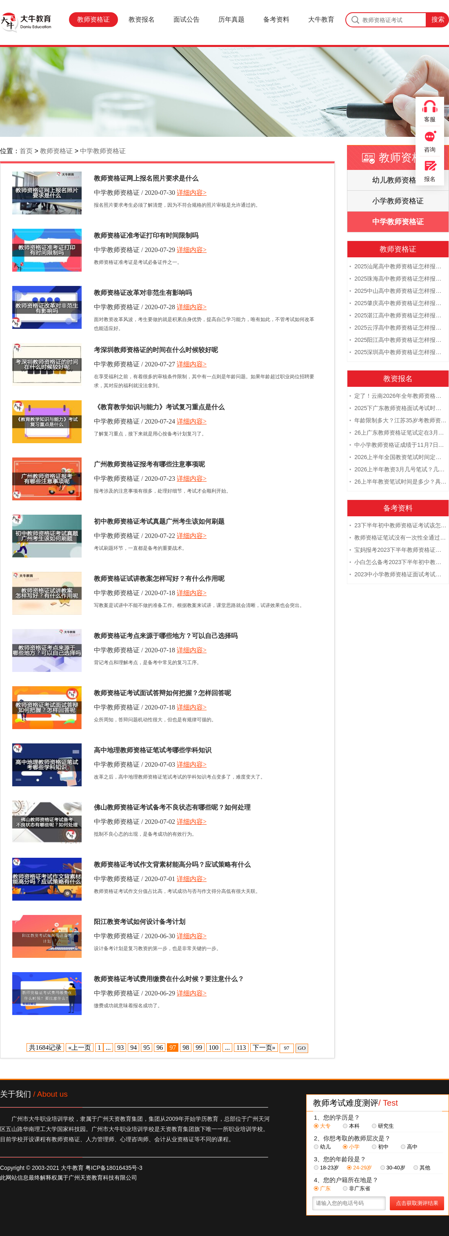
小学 (351, 1147)
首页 (26, 150)
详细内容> (192, 192)
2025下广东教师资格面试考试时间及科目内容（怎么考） (398, 408)
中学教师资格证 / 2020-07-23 (134, 478)
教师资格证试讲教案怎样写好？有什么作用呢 (159, 578)
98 (185, 1047)
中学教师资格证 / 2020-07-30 (134, 192)
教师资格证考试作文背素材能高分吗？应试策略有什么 (172, 864)
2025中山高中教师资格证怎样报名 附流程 (398, 291)
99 (199, 1047)
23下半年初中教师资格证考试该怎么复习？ (398, 525)
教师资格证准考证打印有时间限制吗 (146, 235)
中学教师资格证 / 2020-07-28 (134, 306)
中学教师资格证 (103, 150)
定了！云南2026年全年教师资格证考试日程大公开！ (398, 396)
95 (146, 1047)
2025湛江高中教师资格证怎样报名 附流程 (398, 315)
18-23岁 (326, 1168)
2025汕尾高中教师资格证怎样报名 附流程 (398, 266)
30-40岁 (392, 1168)
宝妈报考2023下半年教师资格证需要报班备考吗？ (398, 550)
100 (213, 1047)
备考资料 (276, 19)
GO (302, 1048)
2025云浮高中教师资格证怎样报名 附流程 (398, 328)
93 (120, 1047)
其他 (421, 1168)
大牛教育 (321, 19)
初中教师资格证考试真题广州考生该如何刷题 (159, 521)
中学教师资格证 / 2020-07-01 (134, 878)
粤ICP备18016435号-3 (113, 1168)
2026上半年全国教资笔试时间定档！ (398, 457)
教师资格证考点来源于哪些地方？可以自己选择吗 (166, 635)
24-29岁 (359, 1168)
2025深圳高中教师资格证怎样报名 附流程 (398, 352)
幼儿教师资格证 (398, 180)
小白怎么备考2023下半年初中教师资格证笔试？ (398, 562)
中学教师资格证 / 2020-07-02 (134, 821)
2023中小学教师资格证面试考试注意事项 (398, 574)
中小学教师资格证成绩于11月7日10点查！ (398, 445)
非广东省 (356, 1188)
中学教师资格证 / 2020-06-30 (134, 936)
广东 (322, 1188)
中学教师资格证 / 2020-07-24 (134, 421)
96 (159, 1047)
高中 (409, 1147)
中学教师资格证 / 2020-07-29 (134, 249)
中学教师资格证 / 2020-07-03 (134, 764)
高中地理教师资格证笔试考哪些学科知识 (152, 750)
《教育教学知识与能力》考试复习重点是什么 (159, 407)
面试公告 (186, 19)
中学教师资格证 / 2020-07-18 (134, 592)
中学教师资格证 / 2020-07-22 (134, 535)
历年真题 (231, 19)
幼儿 (322, 1147)
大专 (322, 1126)
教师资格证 (93, 19)
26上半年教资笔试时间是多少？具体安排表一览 (398, 482)
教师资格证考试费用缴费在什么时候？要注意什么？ (169, 978)
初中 (380, 1147)
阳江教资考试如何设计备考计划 (139, 921)
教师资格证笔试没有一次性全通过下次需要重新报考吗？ (398, 538)
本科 (351, 1126)
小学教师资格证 (398, 201)
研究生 (383, 1126)
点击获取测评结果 (417, 1203)
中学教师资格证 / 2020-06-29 (134, 993)
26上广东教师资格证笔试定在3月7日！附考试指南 (398, 433)
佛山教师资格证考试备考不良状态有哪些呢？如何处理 (172, 807)
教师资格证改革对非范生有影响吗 (143, 292)
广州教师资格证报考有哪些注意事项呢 (149, 464)
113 (241, 1047)
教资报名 (142, 19)
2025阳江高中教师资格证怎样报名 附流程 (398, 340)
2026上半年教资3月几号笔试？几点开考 (398, 469)
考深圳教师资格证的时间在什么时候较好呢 (156, 349)
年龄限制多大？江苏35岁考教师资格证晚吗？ (398, 420)
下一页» (264, 1047)
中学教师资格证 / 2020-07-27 (134, 364)
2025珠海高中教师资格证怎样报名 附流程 (398, 279)
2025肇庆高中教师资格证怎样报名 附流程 (398, 303)
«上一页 (79, 1047)
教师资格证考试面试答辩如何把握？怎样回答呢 (162, 692)
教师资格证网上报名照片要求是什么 (146, 178)
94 (133, 1047)
